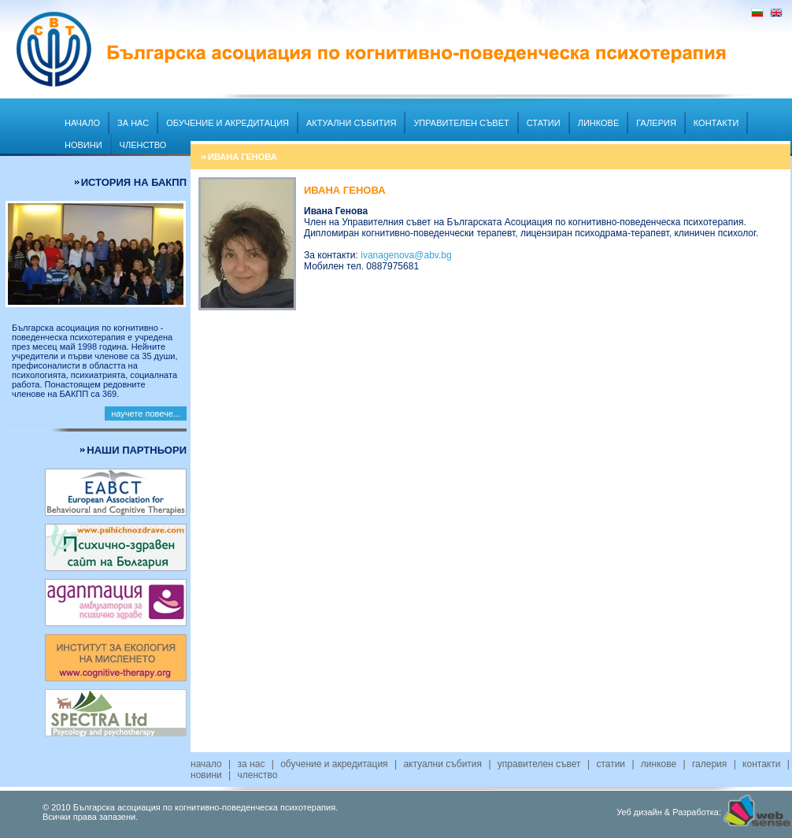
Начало (82, 123)
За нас (133, 123)
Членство (143, 145)
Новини (83, 145)
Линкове (599, 123)
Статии (544, 123)
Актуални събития (351, 123)
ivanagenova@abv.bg (406, 255)
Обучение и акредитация (227, 123)
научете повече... (145, 413)
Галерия (656, 123)
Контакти (716, 123)
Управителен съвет (461, 123)
